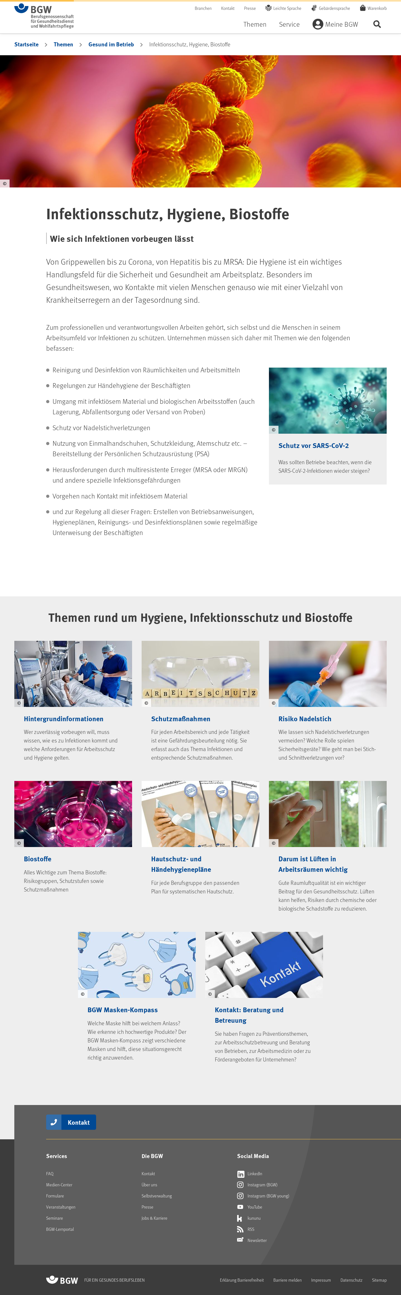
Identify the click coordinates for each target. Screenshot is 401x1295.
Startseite (26, 44)
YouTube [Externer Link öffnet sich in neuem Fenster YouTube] (249, 1207)
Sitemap (379, 1280)
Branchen (203, 8)
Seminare (54, 1218)
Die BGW (152, 1156)
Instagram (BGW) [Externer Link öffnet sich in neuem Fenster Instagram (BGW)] (257, 1185)
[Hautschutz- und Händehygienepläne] (200, 843)
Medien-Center (59, 1185)
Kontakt (228, 8)
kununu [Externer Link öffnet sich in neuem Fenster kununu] (249, 1218)
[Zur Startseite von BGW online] (44, 16)
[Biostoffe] (73, 843)
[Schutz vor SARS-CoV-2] (327, 421)
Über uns (149, 1185)
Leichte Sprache (287, 8)
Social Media (253, 1156)
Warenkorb (377, 8)
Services (56, 1156)
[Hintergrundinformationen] (73, 698)
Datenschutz (351, 1280)
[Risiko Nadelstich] (327, 698)
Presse (250, 8)
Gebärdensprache (334, 8)
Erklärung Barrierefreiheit (242, 1280)
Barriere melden (287, 1280)
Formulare (55, 1196)
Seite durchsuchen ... (377, 24)
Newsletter (252, 1240)
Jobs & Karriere (154, 1218)
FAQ (49, 1173)
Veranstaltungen (60, 1207)
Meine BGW (341, 24)
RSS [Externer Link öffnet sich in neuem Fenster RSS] (245, 1229)
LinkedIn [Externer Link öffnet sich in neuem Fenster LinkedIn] (249, 1173)
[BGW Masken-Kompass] (137, 994)
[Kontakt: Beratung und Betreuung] (264, 994)
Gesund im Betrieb (111, 44)
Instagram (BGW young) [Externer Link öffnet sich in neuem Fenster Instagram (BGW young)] (263, 1196)
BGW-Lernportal (60, 1229)
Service (289, 24)
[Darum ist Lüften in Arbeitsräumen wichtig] (327, 843)
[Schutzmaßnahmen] (200, 698)
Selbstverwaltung (157, 1196)
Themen (254, 24)
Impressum (321, 1280)
